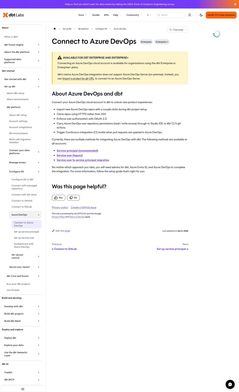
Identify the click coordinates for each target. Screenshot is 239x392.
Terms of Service (76, 216)
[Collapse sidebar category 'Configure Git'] (38, 172)
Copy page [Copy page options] (177, 29)
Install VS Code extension (221, 15)
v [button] (147, 15)
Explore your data (13, 345)
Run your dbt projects (18, 284)
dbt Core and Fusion (18, 276)
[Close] (235, 4)
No (73, 197)
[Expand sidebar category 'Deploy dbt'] (38, 338)
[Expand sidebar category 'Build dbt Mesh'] (38, 321)
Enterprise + (162, 42)
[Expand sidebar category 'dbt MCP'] (38, 379)
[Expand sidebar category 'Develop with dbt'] (38, 306)
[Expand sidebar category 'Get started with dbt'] (38, 79)
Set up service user (24, 238)
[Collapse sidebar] (23, 389)
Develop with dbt (13, 306)
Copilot (8, 372)
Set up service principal (26, 231)
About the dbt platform (16, 52)
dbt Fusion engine (13, 44)
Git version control (17, 256)
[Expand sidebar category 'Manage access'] (38, 162)
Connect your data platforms (19, 152)
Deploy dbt (10, 338)
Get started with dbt (15, 79)
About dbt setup (15, 93)
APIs (106, 15)
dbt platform (13, 107)
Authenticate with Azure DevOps (24, 245)
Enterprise (146, 42)
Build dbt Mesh (12, 321)
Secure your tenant (19, 267)
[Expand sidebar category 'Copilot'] (38, 372)
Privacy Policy (58, 216)
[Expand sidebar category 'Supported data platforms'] (38, 61)
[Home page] (55, 28)
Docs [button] (81, 15)
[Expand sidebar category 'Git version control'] (38, 256)
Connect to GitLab (22, 207)
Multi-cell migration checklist (20, 141)
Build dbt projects (13, 313)
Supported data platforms (12, 61)
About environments (18, 99)
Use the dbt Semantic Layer (15, 354)
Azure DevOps (19, 214)
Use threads (13, 290)
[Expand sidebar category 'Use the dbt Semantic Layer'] (38, 354)
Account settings (18, 121)
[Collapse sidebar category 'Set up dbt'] (38, 86)
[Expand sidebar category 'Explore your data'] (38, 345)
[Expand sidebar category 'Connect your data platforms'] (38, 151)
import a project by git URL (78, 78)
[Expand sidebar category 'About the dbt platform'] (38, 52)
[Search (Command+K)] (170, 15)
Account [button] (191, 16)
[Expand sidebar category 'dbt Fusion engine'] (38, 44)
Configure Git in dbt (22, 179)
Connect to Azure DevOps (23, 224)
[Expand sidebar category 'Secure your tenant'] (38, 267)
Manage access (17, 162)
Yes (58, 197)
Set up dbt (9, 86)
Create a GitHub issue (83, 207)
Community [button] (132, 15)
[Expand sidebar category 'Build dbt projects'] (38, 313)
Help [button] (115, 15)
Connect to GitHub (22, 200)
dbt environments (18, 133)
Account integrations (20, 127)
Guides (96, 15)
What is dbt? (11, 37)
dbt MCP (9, 379)
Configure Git (16, 171)
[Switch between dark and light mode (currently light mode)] (201, 15)
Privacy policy (60, 207)
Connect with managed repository (24, 187)
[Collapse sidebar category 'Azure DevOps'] (38, 215)
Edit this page (61, 231)
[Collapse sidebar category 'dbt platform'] (38, 107)
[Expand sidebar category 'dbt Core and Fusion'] (38, 276)
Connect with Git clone (24, 194)
